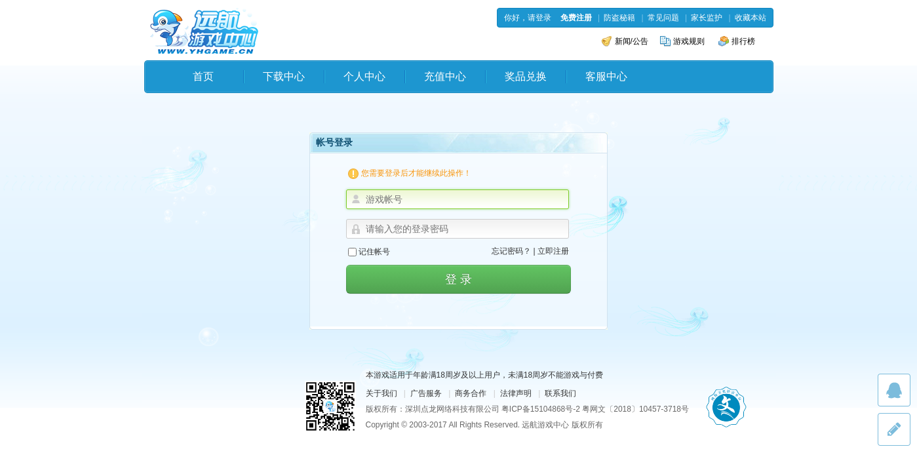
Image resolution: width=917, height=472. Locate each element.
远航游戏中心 (204, 30)
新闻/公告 (625, 41)
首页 (203, 76)
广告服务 (426, 393)
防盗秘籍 (619, 17)
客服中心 (606, 76)
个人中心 (364, 76)
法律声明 (516, 393)
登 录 (458, 279)
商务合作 (470, 393)
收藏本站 (750, 17)
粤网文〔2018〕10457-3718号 (635, 409)
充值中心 (445, 76)
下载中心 (284, 76)
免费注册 (576, 17)
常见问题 (663, 17)
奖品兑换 (526, 76)
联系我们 (560, 393)
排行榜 (736, 41)
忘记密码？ (511, 251)
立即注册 (553, 251)
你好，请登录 (527, 17)
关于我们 (381, 393)
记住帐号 (369, 251)
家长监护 (706, 17)
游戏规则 (682, 41)
